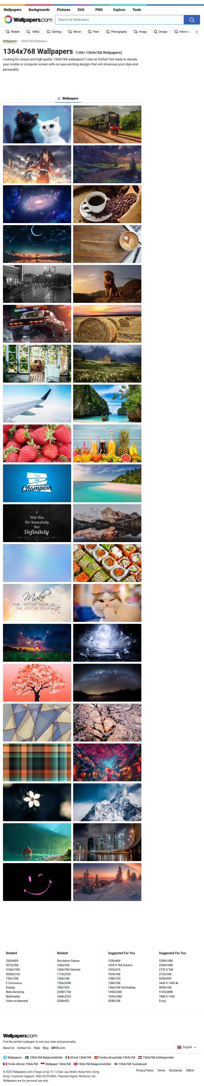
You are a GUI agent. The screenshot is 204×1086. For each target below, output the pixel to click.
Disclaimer (175, 1070)
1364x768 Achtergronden (158, 1057)
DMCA (190, 1070)
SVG (81, 10)
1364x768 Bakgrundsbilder (46, 1057)
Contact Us (24, 1048)
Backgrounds (39, 10)
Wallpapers (12, 10)
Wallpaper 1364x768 (58, 1064)
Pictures (63, 10)
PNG (99, 10)
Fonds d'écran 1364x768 (23, 1064)
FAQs (37, 1048)
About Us (8, 1048)
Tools (136, 10)
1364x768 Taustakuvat (133, 1064)
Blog (45, 1048)
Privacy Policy (144, 1070)
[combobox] (119, 20)
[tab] (68, 98)
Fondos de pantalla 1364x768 (117, 1057)
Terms (161, 1070)
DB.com (58, 1048)
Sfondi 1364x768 (80, 1057)
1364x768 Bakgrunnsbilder (94, 1064)
